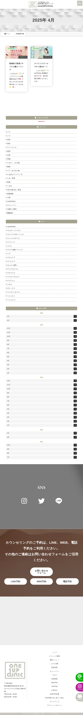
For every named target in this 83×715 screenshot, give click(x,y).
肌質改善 (10, 194)
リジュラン (10, 296)
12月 (42, 328)
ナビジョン (10, 280)
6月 (42, 352)
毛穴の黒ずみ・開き (13, 190)
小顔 (8, 197)
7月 (42, 348)
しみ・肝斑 (10, 178)
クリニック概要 (54, 656)
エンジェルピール (13, 238)
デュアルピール (12, 269)
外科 (8, 139)
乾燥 (8, 182)
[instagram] (78, 687)
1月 (42, 373)
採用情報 (54, 679)
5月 (42, 356)
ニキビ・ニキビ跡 (13, 163)
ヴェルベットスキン (13, 230)
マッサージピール (13, 292)
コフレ (9, 246)
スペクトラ (10, 261)
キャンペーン (11, 205)
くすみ (9, 186)
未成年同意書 (54, 694)
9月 (42, 340)
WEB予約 (41, 581)
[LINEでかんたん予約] (78, 677)
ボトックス (10, 288)
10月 (42, 336)
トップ (54, 652)
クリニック (10, 242)
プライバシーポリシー (54, 705)
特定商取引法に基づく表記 (54, 698)
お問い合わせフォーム (41, 572)
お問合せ (54, 690)
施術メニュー (54, 660)
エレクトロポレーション (15, 234)
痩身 (8, 166)
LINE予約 (15, 581)
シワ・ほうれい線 (13, 170)
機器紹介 (10, 213)
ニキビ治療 (54, 663)
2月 (42, 320)
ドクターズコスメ (13, 277)
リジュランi (10, 300)
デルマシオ (10, 273)
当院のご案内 (11, 209)
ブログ (54, 675)
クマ (8, 132)
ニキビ (9, 284)
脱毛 (8, 151)
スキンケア (10, 257)
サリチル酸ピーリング (14, 250)
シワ (8, 136)
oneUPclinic (11, 201)
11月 (42, 332)
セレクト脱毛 (11, 265)
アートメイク (11, 147)
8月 (42, 344)
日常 (8, 155)
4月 (42, 316)
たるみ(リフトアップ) (14, 174)
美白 (8, 143)
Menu (79, 3)
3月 (42, 364)
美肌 (8, 159)
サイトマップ (54, 701)
